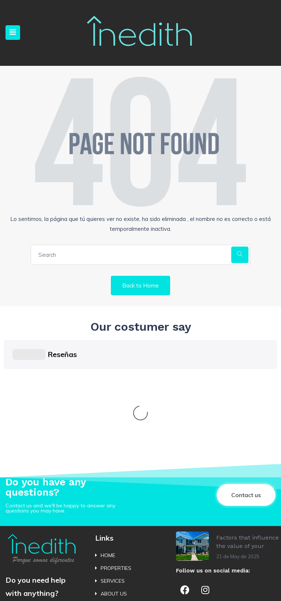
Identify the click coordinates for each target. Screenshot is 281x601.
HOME (108, 445)
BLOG (107, 522)
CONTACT (113, 497)
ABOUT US (114, 484)
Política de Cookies (66, 589)
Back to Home (140, 285)
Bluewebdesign (255, 589)
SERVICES (113, 471)
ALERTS (110, 510)
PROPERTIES (116, 458)
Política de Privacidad (21, 587)
